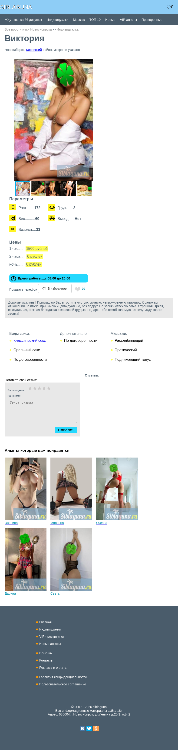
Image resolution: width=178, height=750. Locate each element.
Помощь (45, 653)
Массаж (79, 20)
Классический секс (29, 340)
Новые (110, 20)
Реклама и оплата (52, 667)
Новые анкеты (50, 644)
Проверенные (152, 20)
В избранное (57, 288)
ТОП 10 (95, 20)
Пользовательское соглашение (62, 684)
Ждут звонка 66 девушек (23, 20)
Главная (45, 622)
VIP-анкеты (128, 20)
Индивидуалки (57, 20)
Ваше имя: (36, 396)
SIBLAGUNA (16, 7)
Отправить (69, 430)
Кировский (34, 50)
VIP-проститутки (51, 636)
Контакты (46, 660)
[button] (98, 63)
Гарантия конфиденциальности (63, 677)
